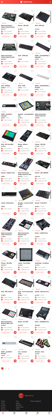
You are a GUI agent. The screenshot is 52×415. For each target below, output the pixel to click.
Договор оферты (5, 410)
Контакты (3, 408)
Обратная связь (19, 407)
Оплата (3, 403)
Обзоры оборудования (35, 401)
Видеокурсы (19, 405)
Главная (3, 401)
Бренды (18, 403)
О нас (17, 401)
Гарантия (3, 407)
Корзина (18, 408)
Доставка (3, 405)
